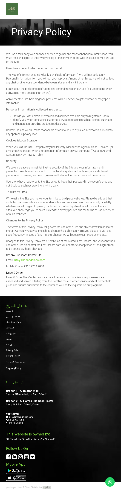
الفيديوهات (11, 333)
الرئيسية (9, 311)
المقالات (10, 327)
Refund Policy (13, 356)
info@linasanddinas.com (21, 417)
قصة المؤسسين (13, 316)
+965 (10, 423)
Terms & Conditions (16, 362)
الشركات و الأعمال (14, 322)
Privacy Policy (13, 350)
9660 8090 (17, 423)
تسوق (9, 339)
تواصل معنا (11, 344)
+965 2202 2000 (16, 420)
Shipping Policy (13, 368)
